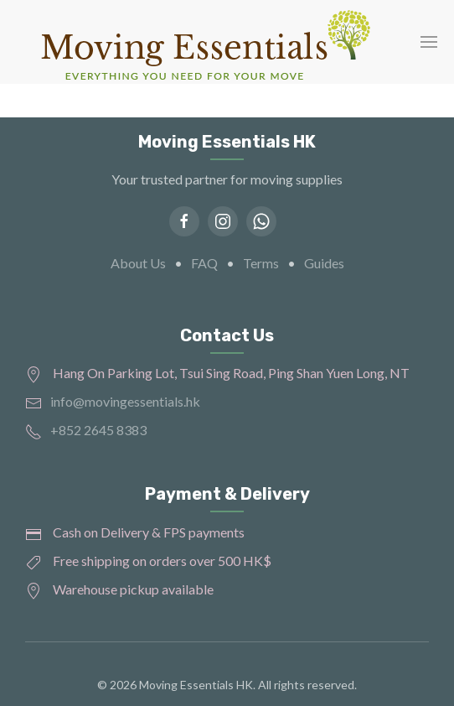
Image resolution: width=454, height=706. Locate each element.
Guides (324, 263)
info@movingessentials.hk (125, 401)
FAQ (204, 263)
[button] (428, 41)
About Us (138, 263)
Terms (261, 263)
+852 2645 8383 (98, 430)
